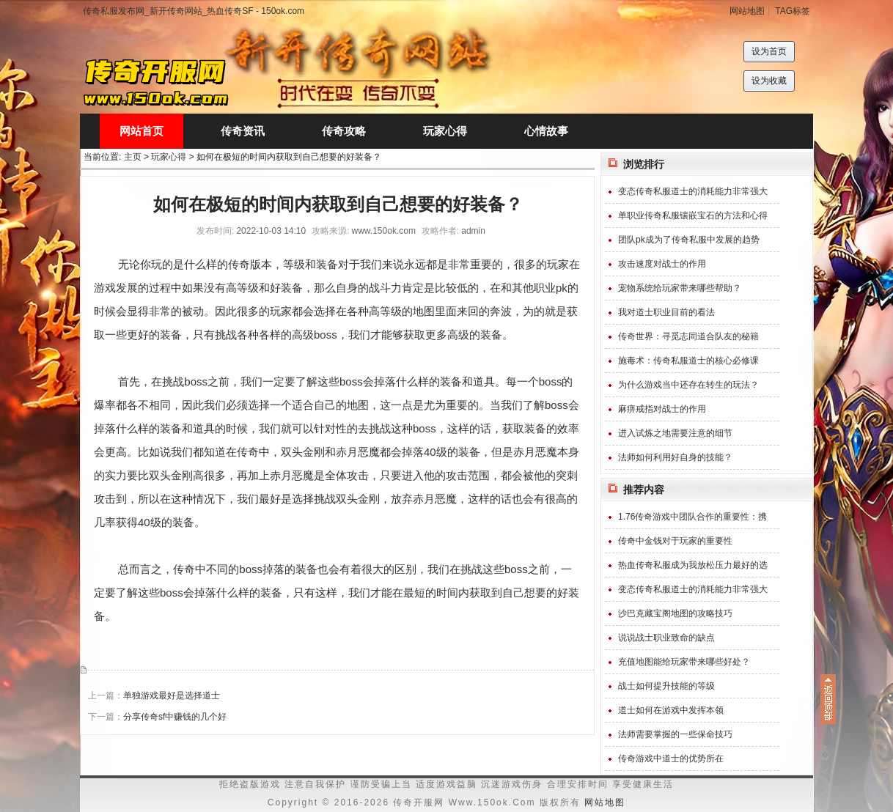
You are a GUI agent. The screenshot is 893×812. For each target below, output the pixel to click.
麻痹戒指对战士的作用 (662, 409)
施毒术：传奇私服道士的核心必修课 (688, 360)
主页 (133, 157)
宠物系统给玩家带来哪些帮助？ (679, 288)
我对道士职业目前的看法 (666, 312)
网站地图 (747, 11)
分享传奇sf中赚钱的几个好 (175, 717)
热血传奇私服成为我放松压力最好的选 (693, 565)
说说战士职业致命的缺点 (666, 637)
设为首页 (769, 51)
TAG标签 (792, 11)
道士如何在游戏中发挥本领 (671, 710)
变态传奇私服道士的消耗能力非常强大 (693, 191)
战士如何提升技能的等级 (666, 686)
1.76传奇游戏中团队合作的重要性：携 (692, 517)
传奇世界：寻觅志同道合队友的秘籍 (688, 336)
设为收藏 (769, 80)
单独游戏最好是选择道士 (171, 695)
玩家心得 (168, 157)
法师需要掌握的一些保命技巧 (675, 734)
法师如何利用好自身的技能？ (675, 457)
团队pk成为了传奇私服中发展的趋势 (689, 240)
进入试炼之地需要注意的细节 (675, 433)
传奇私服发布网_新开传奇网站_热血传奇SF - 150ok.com (193, 11)
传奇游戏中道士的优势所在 (671, 758)
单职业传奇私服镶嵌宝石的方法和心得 (693, 215)
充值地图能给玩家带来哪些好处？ (684, 662)
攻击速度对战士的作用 (662, 264)
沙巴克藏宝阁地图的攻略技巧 (675, 613)
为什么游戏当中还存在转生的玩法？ (688, 385)
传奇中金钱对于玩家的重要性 (675, 541)
